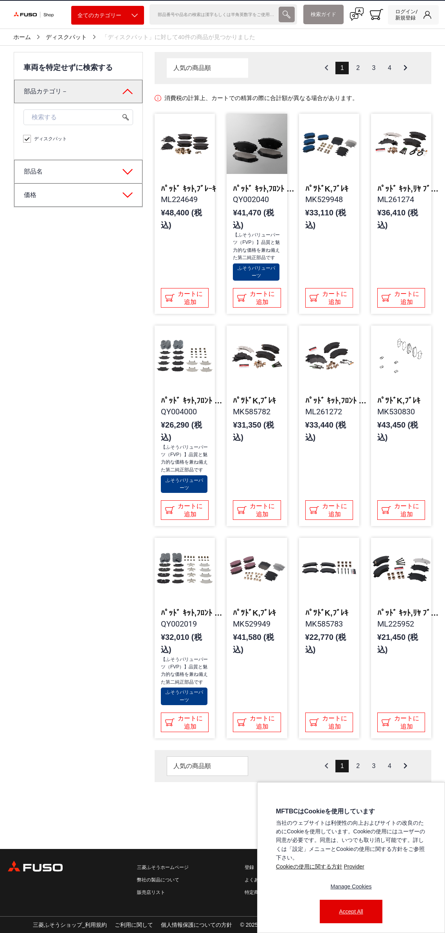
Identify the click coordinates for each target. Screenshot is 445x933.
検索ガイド (323, 14)
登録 (249, 867)
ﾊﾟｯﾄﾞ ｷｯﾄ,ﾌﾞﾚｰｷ (188, 188)
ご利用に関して (134, 925)
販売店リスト (151, 892)
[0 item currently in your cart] (376, 14)
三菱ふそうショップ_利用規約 (70, 925)
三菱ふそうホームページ (163, 867)
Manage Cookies (350, 886)
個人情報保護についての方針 (196, 925)
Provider (354, 866)
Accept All (351, 911)
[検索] (213, 14)
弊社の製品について (158, 880)
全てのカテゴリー (107, 15)
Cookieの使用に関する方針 (309, 866)
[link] (413, 15)
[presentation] (222, 466)
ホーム (22, 37)
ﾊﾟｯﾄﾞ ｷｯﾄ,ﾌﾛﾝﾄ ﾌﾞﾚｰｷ (264, 188)
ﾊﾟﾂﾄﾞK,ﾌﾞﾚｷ (326, 188)
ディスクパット (66, 37)
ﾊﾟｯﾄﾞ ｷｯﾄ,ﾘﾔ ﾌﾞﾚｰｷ (408, 188)
